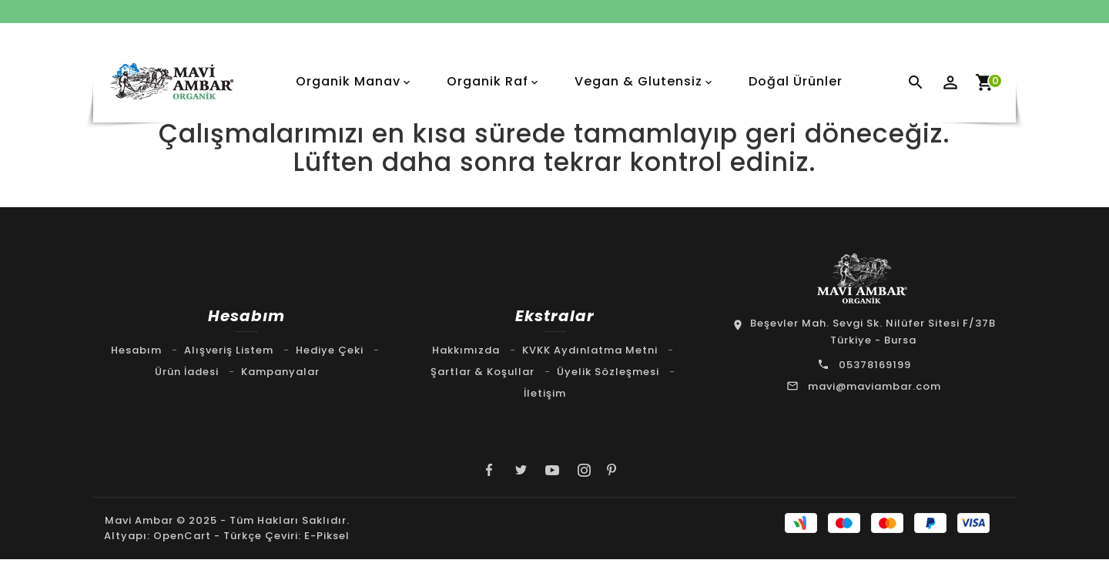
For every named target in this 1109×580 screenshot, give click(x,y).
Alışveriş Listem (228, 350)
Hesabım (136, 350)
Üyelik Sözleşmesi (608, 371)
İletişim (545, 393)
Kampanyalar (280, 371)
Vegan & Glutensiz (638, 81)
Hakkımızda (466, 350)
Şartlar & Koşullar (482, 371)
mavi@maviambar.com (874, 386)
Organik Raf (487, 81)
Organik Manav (348, 81)
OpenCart (182, 538)
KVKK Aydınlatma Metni (590, 350)
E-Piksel (327, 538)
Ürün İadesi (187, 371)
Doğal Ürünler (796, 81)
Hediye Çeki (330, 350)
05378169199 (875, 364)
